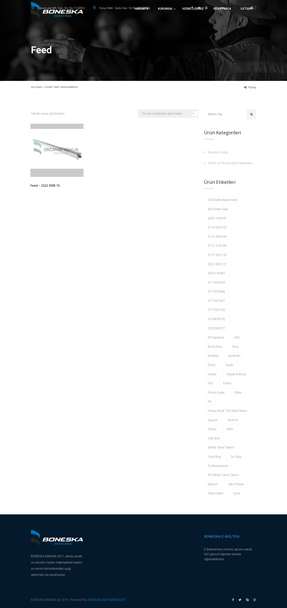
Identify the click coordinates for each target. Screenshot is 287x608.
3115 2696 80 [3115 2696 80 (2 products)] (217, 236)
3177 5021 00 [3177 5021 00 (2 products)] (217, 255)
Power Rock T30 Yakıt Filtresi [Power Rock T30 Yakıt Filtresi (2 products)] (227, 411)
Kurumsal (165, 22)
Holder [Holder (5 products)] (212, 374)
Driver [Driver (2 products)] (211, 365)
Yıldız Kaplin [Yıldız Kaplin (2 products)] (215, 493)
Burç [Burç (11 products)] (236, 347)
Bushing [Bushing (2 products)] (213, 356)
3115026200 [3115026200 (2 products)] (216, 282)
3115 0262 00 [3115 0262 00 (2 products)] (217, 227)
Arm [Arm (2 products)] (237, 337)
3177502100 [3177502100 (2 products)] (216, 310)
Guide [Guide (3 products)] (229, 365)
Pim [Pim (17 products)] (210, 383)
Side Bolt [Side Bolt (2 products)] (214, 438)
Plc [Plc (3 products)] (210, 401)
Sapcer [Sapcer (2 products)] (213, 420)
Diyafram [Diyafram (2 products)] (234, 356)
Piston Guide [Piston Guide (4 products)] (216, 392)
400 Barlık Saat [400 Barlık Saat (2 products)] (218, 209)
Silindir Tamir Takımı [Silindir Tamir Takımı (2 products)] (221, 447)
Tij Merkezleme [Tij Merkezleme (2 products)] (218, 466)
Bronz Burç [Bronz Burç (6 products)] (215, 347)
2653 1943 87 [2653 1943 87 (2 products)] (217, 218)
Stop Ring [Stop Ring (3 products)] (214, 457)
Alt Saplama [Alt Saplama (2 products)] (216, 337)
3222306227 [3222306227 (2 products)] (216, 328)
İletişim (246, 22)
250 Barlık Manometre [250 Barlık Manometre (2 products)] (223, 200)
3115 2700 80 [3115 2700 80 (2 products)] (217, 246)
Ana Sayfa (36, 87)
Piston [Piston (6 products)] (227, 383)
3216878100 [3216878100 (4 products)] (216, 319)
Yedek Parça (222, 22)
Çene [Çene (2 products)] (236, 493)
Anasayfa (141, 22)
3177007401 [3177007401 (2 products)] (216, 301)
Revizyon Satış (218, 152)
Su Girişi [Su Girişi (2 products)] (236, 457)
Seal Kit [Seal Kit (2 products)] (233, 420)
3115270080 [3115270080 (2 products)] (216, 291)
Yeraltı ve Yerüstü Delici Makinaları (230, 163)
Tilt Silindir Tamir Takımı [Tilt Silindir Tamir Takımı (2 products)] (223, 475)
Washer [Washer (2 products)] (213, 484)
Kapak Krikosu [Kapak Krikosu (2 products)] (236, 374)
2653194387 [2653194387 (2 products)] (216, 273)
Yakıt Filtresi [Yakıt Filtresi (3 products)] (236, 484)
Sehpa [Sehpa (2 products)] (212, 429)
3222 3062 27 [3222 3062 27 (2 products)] (217, 264)
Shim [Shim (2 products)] (229, 429)
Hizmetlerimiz (193, 22)
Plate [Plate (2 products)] (238, 392)
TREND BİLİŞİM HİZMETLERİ (106, 600)
